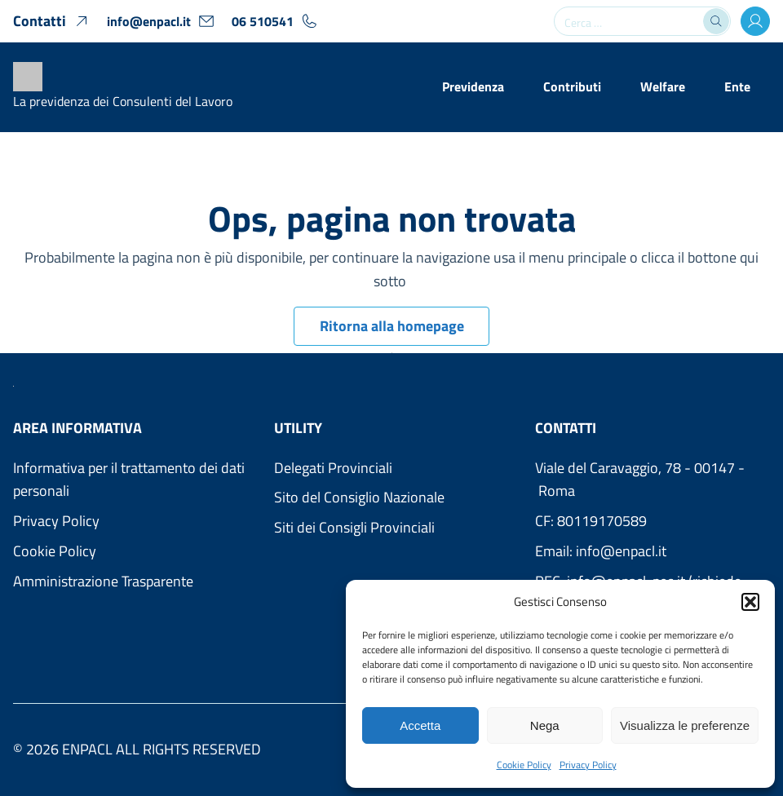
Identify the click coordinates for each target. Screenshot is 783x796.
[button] (750, 602)
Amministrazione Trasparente (103, 581)
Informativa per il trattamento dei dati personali (129, 479)
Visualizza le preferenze (685, 725)
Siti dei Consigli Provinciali (354, 527)
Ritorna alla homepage (392, 326)
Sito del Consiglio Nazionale (359, 497)
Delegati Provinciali (333, 468)
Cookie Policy (524, 764)
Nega (545, 725)
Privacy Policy (588, 764)
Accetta (420, 725)
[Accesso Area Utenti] (755, 21)
